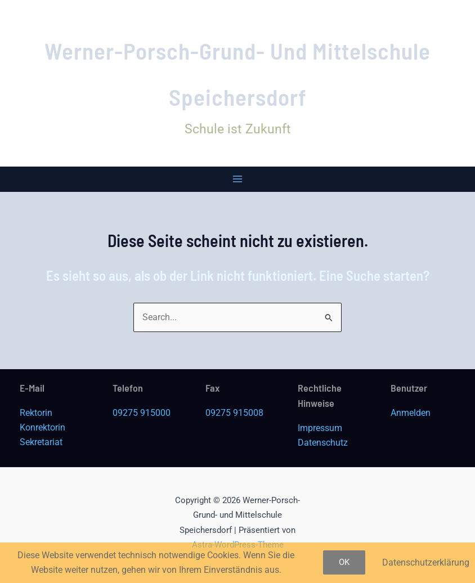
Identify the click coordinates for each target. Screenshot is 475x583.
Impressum (320, 428)
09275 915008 (234, 412)
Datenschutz (323, 442)
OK (344, 562)
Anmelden (411, 412)
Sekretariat (41, 442)
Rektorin (36, 412)
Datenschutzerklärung (425, 562)
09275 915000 (142, 412)
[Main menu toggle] (237, 179)
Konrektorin (42, 427)
